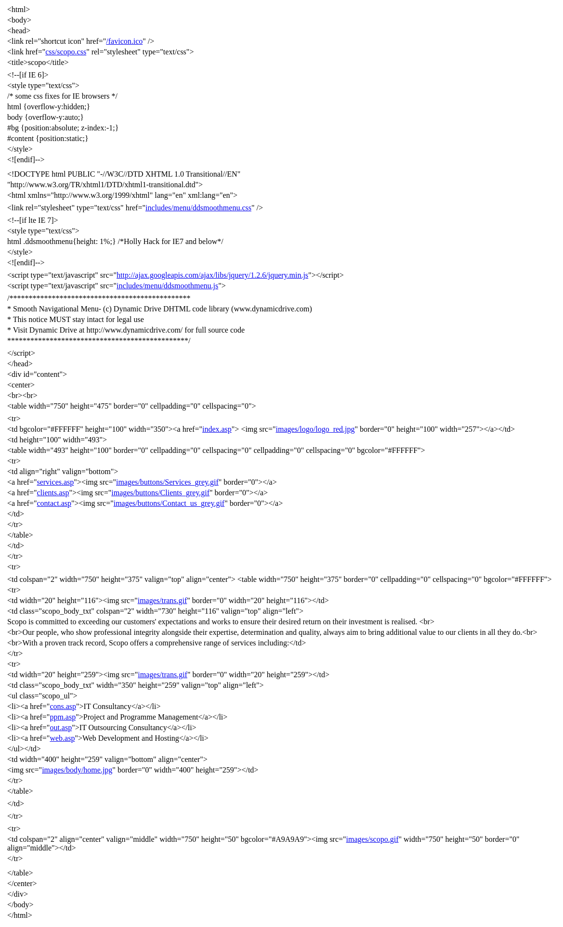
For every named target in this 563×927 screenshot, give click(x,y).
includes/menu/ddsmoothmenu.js (167, 286)
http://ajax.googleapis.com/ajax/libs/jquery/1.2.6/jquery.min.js (212, 275)
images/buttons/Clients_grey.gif (160, 493)
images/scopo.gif (372, 839)
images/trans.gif (162, 600)
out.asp (61, 727)
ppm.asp (63, 717)
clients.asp (53, 493)
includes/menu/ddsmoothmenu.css (198, 208)
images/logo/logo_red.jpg (315, 429)
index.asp (217, 429)
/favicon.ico (124, 41)
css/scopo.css (65, 52)
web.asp (62, 738)
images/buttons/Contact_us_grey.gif (169, 503)
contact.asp (54, 503)
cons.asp (63, 706)
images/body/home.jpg (77, 770)
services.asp (55, 482)
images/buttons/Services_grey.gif (167, 482)
